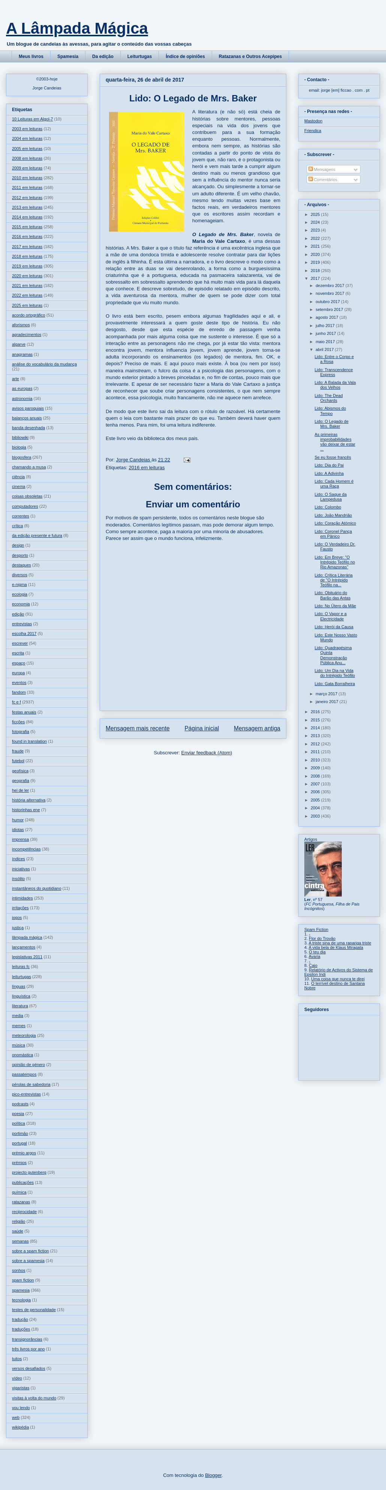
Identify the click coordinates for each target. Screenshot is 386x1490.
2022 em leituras (27, 295)
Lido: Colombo (327, 507)
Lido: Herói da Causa (333, 627)
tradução (20, 1319)
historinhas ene (26, 809)
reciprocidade (24, 1211)
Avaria (314, 956)
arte (15, 378)
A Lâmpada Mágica (77, 28)
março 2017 (327, 693)
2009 (316, 768)
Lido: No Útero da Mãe (335, 606)
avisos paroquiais (28, 408)
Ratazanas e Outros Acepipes (250, 56)
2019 (316, 262)
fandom (19, 692)
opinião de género (28, 1064)
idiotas (18, 829)
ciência (18, 476)
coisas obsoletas (27, 496)
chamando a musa (29, 467)
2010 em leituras (27, 177)
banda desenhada (28, 427)
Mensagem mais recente (138, 728)
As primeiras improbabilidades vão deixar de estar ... (334, 442)
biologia (19, 447)
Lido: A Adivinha (329, 473)
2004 (316, 808)
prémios (19, 1162)
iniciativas (21, 869)
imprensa (20, 839)
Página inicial (201, 728)
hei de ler (20, 790)
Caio (313, 965)
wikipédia (20, 1427)
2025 (316, 214)
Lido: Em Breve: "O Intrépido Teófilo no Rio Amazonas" (334, 562)
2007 (316, 784)
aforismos (21, 325)
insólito (18, 878)
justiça (18, 927)
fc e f (16, 702)
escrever (20, 643)
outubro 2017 (328, 301)
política (18, 1123)
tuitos (17, 1358)
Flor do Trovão (322, 938)
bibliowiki (20, 437)
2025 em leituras (27, 305)
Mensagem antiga (257, 728)
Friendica (312, 130)
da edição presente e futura (37, 535)
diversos (19, 575)
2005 (316, 800)
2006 (316, 792)
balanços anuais (27, 418)
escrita (18, 653)
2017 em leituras (27, 246)
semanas (20, 1241)
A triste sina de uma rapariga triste (340, 943)
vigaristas (20, 1388)
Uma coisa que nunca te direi (337, 979)
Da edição (103, 56)
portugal (19, 1143)
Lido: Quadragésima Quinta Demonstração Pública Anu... (333, 655)
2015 (316, 720)
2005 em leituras (27, 148)
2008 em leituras (27, 158)
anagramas (22, 354)
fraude (18, 751)
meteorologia (24, 1035)
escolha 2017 (24, 633)
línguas (18, 986)
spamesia (21, 1290)
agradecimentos (26, 334)
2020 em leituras (27, 276)
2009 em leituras (27, 168)
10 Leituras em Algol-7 (32, 119)
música (18, 1045)
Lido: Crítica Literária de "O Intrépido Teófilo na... (333, 580)
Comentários (322, 179)
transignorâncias (27, 1339)
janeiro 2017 (328, 701)
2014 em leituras (27, 217)
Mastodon (313, 121)
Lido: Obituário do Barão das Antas (332, 595)
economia (21, 604)
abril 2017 (325, 349)
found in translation (29, 741)
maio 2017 (326, 341)
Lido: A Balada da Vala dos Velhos (335, 385)
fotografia (20, 731)
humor (18, 820)
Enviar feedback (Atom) (206, 752)
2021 (316, 246)
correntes (20, 516)
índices (18, 859)
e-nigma (19, 584)
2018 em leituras (27, 256)
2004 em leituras (27, 138)
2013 (316, 735)
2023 (316, 230)
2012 (316, 744)
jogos (17, 917)
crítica (17, 525)
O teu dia (317, 952)
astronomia (22, 398)
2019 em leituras (27, 266)
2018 (316, 270)
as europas (22, 388)
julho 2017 (326, 325)
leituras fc (21, 966)
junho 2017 (326, 333)
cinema (18, 486)
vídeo (17, 1378)
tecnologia (21, 1300)
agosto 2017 (328, 317)
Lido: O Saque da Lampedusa (330, 496)
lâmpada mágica (27, 937)
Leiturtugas (139, 56)
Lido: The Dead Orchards (328, 398)
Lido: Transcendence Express (333, 372)
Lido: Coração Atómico (335, 523)
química (19, 1192)
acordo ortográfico (28, 315)
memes (18, 1025)
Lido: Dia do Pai (329, 465)
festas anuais (24, 712)
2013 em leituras (27, 207)
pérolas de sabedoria (31, 1084)
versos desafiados (28, 1368)
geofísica (20, 771)
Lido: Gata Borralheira (334, 683)
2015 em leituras (27, 227)
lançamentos (23, 947)
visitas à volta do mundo (34, 1398)
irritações (20, 908)
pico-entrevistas (26, 1094)
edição (18, 614)
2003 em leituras (27, 128)
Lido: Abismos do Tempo (330, 410)
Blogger (213, 1475)
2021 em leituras (27, 285)
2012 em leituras (27, 197)
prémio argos (24, 1153)
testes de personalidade (34, 1309)
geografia (20, 780)
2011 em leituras (27, 187)
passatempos (24, 1074)
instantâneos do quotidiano (36, 888)
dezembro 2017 (331, 285)
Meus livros (31, 56)
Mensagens (321, 169)
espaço (18, 663)
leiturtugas (21, 976)
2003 (316, 816)
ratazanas (21, 1202)
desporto (20, 555)
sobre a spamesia (28, 1260)
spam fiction (23, 1280)
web (15, 1417)
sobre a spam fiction (30, 1251)
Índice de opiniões (185, 56)
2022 (316, 238)
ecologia (19, 594)
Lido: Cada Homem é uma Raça (333, 483)
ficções (18, 722)
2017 (316, 278)
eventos (19, 682)
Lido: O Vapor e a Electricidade (330, 616)
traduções (21, 1329)
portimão (20, 1133)
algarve (18, 344)
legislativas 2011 (27, 957)
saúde (17, 1231)
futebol (18, 760)
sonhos (18, 1270)
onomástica (22, 1055)
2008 (316, 776)
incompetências (26, 849)
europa (18, 673)
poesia (18, 1113)
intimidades (22, 898)
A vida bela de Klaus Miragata (336, 947)
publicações (23, 1182)
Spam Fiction (316, 929)
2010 (316, 760)
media (17, 1015)
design (18, 545)
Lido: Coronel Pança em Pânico (333, 533)
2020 (316, 254)
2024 (316, 222)
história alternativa (28, 800)
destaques (21, 565)
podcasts (20, 1104)
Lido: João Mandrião (333, 515)
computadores (25, 506)
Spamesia (67, 56)
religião (18, 1221)
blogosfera (21, 457)
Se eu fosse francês (332, 457)
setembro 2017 (330, 309)
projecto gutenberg (29, 1172)
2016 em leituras (147, 467)
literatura (20, 1006)
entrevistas (22, 624)
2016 (316, 711)
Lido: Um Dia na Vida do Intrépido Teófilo (334, 673)
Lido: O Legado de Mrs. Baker (331, 423)
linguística (21, 996)
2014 (316, 728)
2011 (316, 751)
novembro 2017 (331, 293)
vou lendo (21, 1407)
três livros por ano (28, 1349)
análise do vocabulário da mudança (44, 364)
